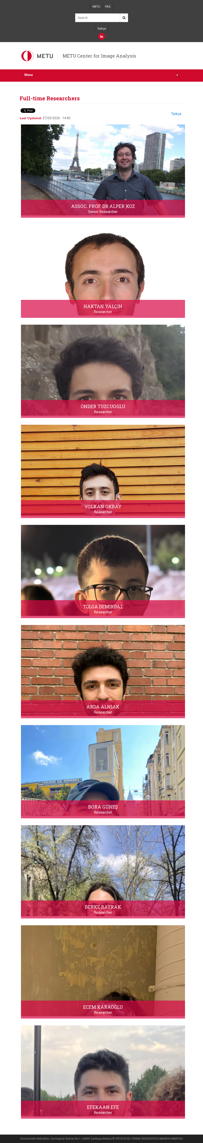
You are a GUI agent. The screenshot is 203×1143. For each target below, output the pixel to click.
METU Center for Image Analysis (99, 56)
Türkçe (101, 28)
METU (96, 6)
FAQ (107, 6)
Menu (101, 75)
